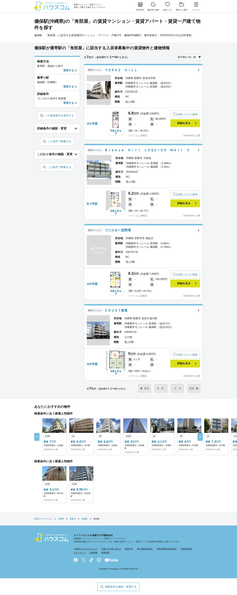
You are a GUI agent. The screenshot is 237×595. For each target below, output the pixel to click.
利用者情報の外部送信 (166, 549)
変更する (68, 70)
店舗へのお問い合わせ (111, 549)
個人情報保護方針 (145, 549)
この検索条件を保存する (59, 115)
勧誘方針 (129, 549)
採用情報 (105, 552)
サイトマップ (80, 552)
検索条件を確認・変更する (121, 586)
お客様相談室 (186, 549)
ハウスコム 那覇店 (137, 135)
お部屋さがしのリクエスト (85, 549)
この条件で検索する (59, 141)
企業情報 (93, 552)
